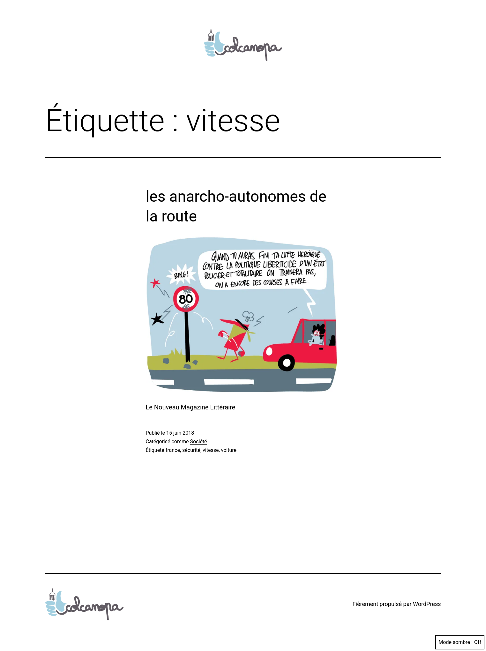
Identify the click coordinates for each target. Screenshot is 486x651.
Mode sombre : (459, 642)
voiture (228, 450)
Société (198, 441)
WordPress (427, 604)
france (173, 450)
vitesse (211, 450)
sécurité (191, 450)
